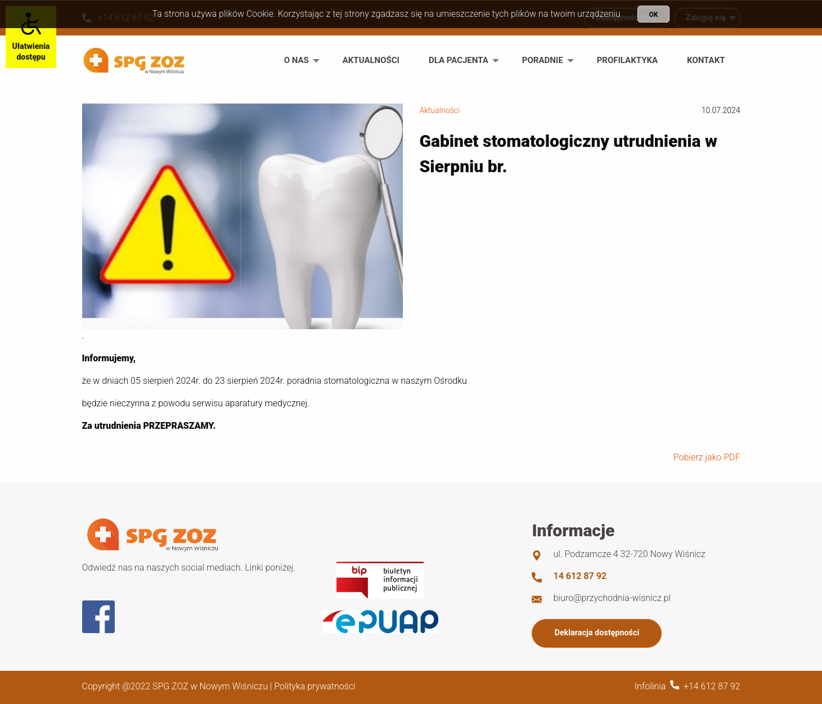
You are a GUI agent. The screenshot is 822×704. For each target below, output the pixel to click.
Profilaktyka (627, 60)
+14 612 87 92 (712, 686)
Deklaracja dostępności (596, 633)
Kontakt (706, 60)
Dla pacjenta (458, 60)
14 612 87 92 (580, 576)
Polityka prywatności (314, 686)
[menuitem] (298, 60)
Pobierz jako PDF (706, 457)
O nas (296, 60)
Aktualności (371, 60)
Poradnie (542, 60)
